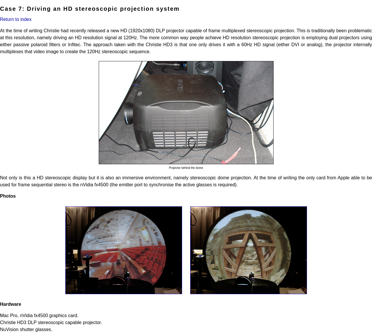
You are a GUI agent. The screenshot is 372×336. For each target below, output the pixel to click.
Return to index (16, 19)
